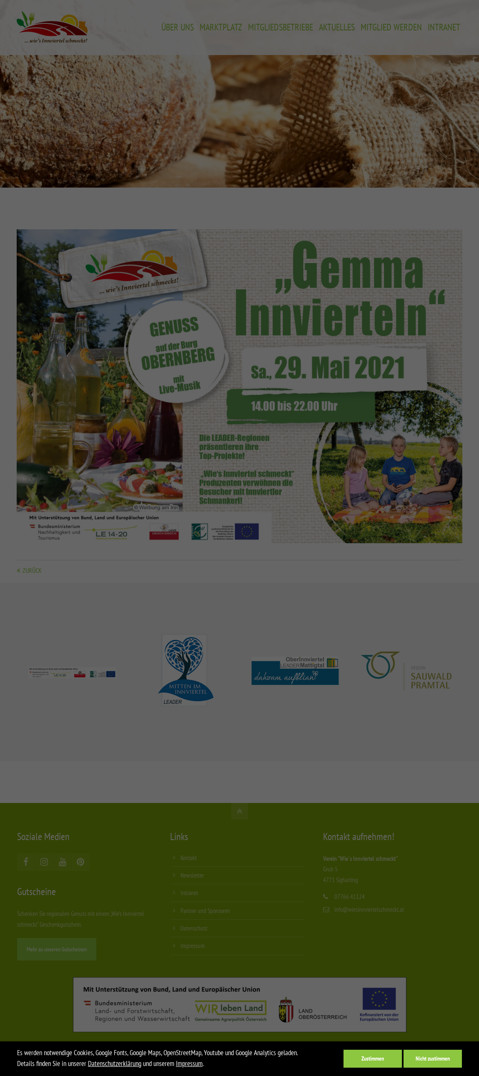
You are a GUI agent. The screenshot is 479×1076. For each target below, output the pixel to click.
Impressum (189, 1063)
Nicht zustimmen (433, 1058)
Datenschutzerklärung (114, 1063)
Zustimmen (372, 1058)
